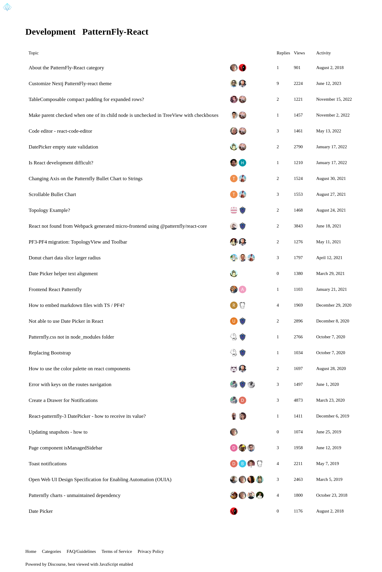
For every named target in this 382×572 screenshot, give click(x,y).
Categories (51, 551)
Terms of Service (116, 551)
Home (30, 551)
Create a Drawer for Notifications (63, 400)
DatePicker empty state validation (63, 147)
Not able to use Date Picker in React (66, 321)
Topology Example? (49, 210)
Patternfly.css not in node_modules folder (71, 337)
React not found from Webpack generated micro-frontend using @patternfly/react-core (118, 226)
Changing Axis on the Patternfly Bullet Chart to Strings (86, 178)
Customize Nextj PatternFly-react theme (70, 83)
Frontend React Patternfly (55, 289)
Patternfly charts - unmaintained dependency (75, 495)
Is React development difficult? (61, 163)
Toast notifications (48, 464)
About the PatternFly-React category (66, 68)
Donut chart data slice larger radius (65, 258)
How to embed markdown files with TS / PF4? (76, 305)
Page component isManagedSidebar (65, 448)
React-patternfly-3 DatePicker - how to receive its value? (87, 416)
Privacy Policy (151, 551)
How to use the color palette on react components (79, 368)
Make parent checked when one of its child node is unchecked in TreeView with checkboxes (123, 115)
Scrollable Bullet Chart (52, 194)
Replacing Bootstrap (50, 353)
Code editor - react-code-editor (60, 131)
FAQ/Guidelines (81, 551)
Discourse (57, 564)
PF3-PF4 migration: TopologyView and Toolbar (78, 242)
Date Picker (41, 511)
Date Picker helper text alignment (63, 273)
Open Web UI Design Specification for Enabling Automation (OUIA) (100, 479)
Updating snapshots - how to (58, 432)
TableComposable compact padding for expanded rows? (86, 99)
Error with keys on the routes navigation (70, 384)
